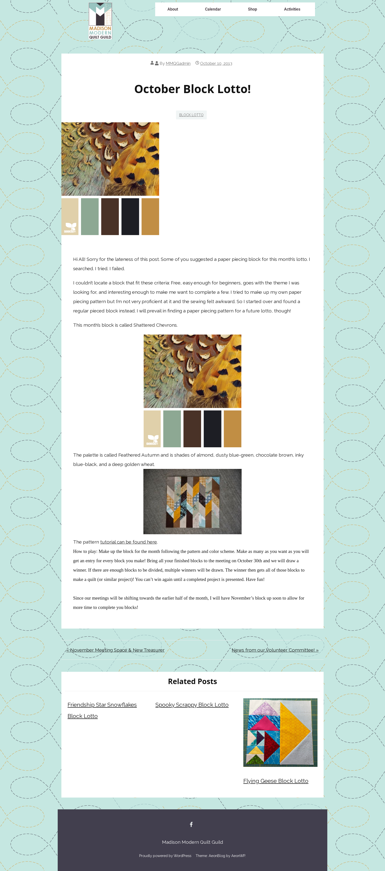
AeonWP (238, 856)
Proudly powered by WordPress (165, 856)
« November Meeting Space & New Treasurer (115, 650)
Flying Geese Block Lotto (275, 781)
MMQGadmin (178, 63)
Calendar (213, 9)
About (172, 9)
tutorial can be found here (128, 542)
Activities (292, 9)
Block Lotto (191, 115)
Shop (252, 9)
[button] (174, 9)
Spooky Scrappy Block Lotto (192, 705)
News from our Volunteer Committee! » (275, 650)
